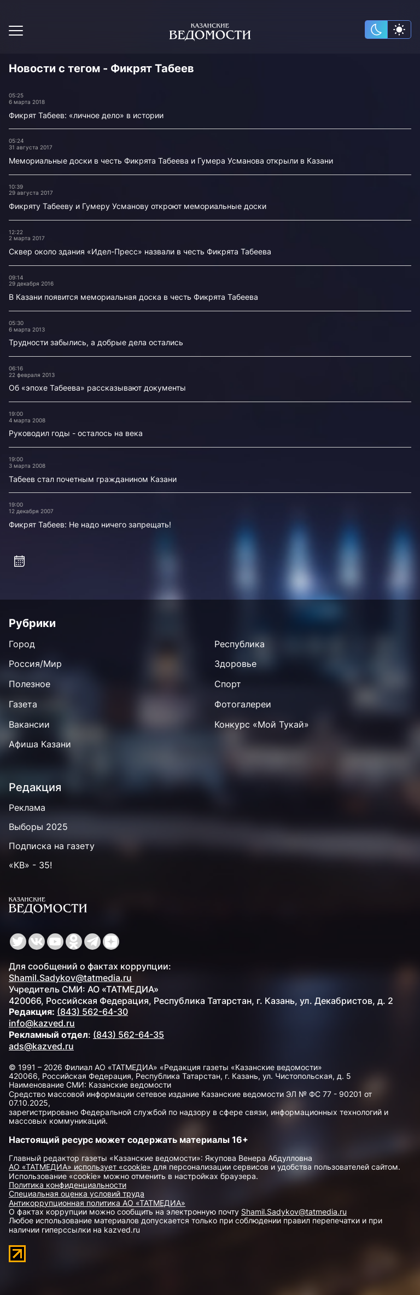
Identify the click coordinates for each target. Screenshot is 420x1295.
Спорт (227, 683)
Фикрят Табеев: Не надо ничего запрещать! (90, 524)
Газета (23, 704)
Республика (239, 643)
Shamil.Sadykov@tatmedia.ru (70, 977)
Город (22, 643)
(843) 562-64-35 (128, 1034)
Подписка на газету (52, 845)
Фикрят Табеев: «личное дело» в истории (86, 115)
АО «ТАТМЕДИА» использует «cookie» (80, 1166)
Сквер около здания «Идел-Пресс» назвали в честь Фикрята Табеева (140, 251)
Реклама (27, 807)
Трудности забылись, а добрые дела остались (96, 342)
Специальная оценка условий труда (76, 1193)
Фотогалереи (242, 704)
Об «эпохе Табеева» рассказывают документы (97, 387)
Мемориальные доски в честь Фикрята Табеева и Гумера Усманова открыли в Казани (171, 160)
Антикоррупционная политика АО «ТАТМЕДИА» (97, 1202)
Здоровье (235, 663)
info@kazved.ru (42, 1023)
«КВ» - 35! (30, 865)
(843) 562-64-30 (92, 1011)
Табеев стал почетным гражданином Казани (93, 479)
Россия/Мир (35, 663)
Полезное (29, 683)
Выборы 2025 (38, 826)
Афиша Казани (40, 744)
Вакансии (29, 724)
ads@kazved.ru (41, 1046)
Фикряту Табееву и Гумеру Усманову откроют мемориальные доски (137, 206)
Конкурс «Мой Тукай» (261, 724)
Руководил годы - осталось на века (76, 433)
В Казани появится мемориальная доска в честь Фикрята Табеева (133, 296)
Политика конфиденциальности (67, 1184)
